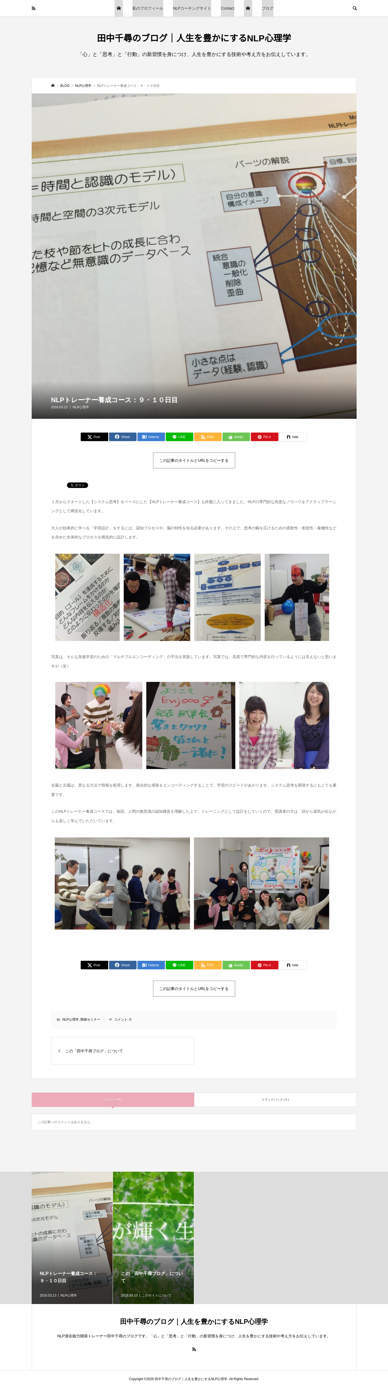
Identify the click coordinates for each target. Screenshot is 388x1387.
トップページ (248, 8)
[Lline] (179, 437)
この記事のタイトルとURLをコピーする (194, 460)
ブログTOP (119, 8)
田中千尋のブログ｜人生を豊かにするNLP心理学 (194, 38)
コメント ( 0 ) (113, 1099)
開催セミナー (90, 1019)
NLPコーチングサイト (192, 8)
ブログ (267, 8)
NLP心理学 (81, 407)
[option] (72, 1238)
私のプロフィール (147, 8)
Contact (227, 8)
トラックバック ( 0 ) (275, 1099)
